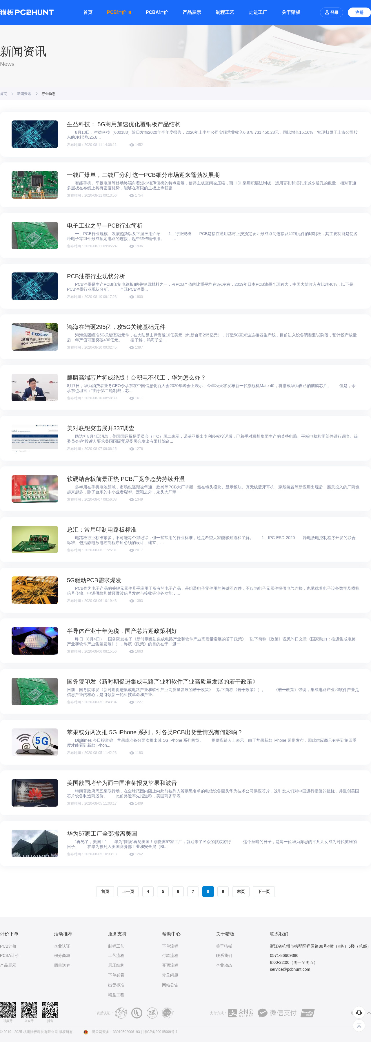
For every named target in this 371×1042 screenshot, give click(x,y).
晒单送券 (62, 965)
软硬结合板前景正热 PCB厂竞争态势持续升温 (126, 479)
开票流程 (170, 965)
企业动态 (224, 965)
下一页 (264, 891)
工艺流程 (116, 955)
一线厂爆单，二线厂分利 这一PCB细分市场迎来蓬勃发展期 (143, 175)
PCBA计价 (157, 12)
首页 (87, 12)
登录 (332, 12)
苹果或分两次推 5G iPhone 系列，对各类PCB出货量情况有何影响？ (155, 732)
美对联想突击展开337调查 (100, 428)
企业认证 (62, 946)
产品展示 (192, 12)
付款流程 (170, 955)
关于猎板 (291, 12)
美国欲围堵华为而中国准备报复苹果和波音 (122, 783)
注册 (359, 12)
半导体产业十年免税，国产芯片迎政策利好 (122, 631)
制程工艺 (225, 12)
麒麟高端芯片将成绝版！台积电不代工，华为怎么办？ (136, 377)
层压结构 (116, 965)
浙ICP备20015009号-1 (160, 1032)
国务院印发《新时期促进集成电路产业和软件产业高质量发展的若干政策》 (162, 681)
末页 (241, 891)
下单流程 (170, 946)
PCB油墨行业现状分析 (96, 276)
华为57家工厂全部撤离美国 (102, 833)
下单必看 (116, 975)
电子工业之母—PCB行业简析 (105, 225)
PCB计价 (8, 946)
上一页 (128, 891)
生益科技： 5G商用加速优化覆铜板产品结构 (124, 124)
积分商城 (62, 955)
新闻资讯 (24, 94)
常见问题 (170, 975)
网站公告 (170, 985)
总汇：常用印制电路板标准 (102, 529)
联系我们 (224, 955)
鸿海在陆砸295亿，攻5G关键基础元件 (116, 327)
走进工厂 (258, 12)
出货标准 (116, 985)
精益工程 (116, 994)
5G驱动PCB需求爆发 (94, 580)
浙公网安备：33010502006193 (116, 1032)
